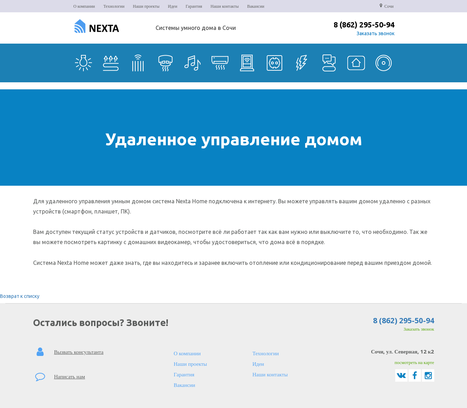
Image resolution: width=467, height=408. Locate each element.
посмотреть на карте (414, 362)
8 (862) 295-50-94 (364, 24)
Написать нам (59, 376)
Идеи (172, 6)
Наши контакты (224, 6)
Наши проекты (146, 6)
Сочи (388, 6)
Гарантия (193, 6)
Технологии (114, 6)
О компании (84, 6)
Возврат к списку (19, 296)
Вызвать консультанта (68, 352)
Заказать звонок (419, 329)
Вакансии (255, 6)
